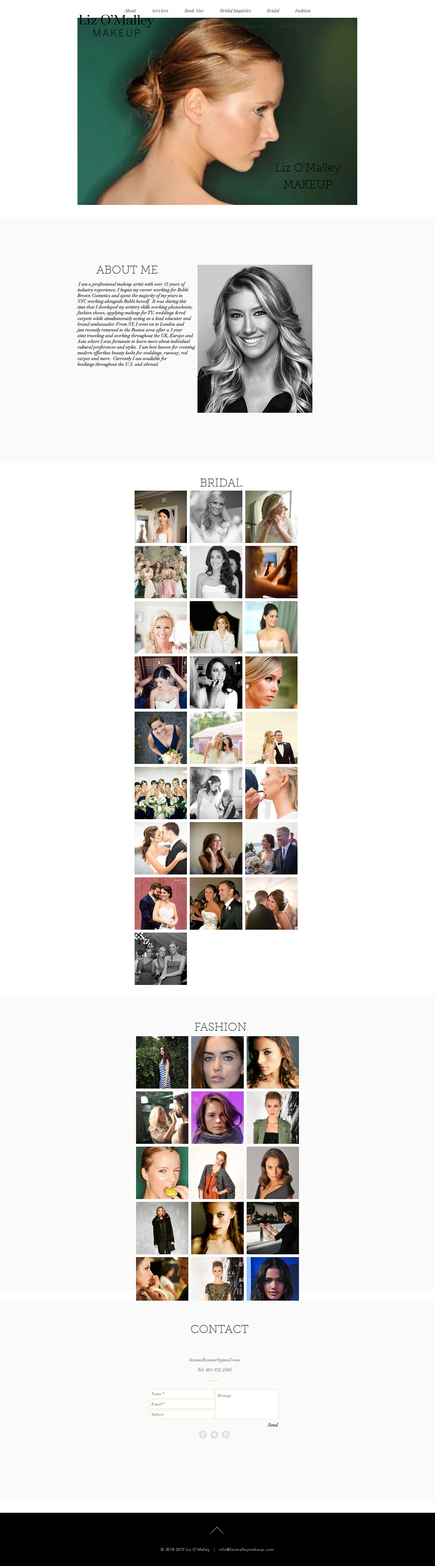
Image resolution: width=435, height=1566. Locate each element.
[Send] (272, 1425)
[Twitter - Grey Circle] (214, 1435)
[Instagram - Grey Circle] (226, 1435)
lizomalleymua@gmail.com (214, 1360)
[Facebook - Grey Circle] (203, 1435)
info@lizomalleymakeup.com (246, 1549)
